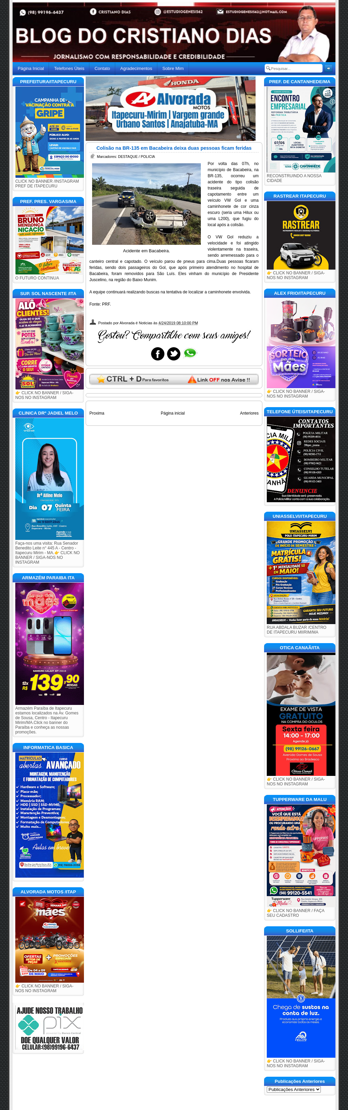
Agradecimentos (136, 68)
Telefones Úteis (69, 68)
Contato (102, 68)
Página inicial (173, 413)
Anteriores (249, 413)
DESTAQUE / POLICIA (136, 156)
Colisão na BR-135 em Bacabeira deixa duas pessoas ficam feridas (174, 148)
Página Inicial (31, 68)
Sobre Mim (173, 68)
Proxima (96, 413)
